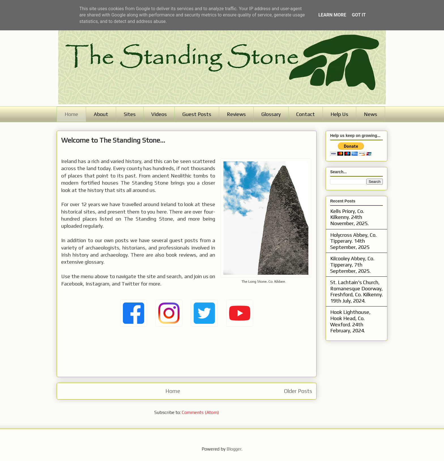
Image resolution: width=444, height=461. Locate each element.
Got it (359, 15)
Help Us (339, 114)
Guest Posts (196, 114)
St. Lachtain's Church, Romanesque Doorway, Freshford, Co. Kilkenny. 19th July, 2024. (356, 291)
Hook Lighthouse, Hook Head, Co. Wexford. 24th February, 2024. (350, 321)
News (370, 114)
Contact (305, 114)
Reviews (236, 114)
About (101, 114)
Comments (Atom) (200, 412)
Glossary (271, 114)
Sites (130, 114)
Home (71, 114)
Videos (159, 114)
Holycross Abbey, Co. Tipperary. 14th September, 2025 (353, 241)
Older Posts (298, 391)
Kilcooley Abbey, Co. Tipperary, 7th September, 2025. (352, 264)
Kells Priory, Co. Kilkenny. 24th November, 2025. (349, 217)
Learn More (332, 15)
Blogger (234, 449)
